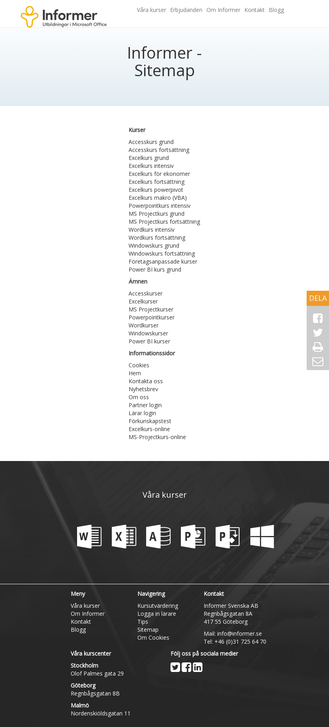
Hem (135, 373)
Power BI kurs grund (155, 269)
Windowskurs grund (154, 245)
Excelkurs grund (149, 158)
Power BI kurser (149, 341)
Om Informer (223, 10)
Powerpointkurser (151, 317)
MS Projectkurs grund (156, 213)
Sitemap (148, 629)
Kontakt (254, 10)
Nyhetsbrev (143, 389)
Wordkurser (144, 325)
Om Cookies (153, 637)
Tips (142, 621)
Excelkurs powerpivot (156, 189)
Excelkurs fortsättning (156, 181)
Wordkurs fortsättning (157, 237)
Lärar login (142, 413)
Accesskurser (146, 293)
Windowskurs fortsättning (162, 253)
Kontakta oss (146, 381)
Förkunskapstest (150, 421)
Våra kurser (151, 10)
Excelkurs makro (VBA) (158, 197)
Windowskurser (148, 333)
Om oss (139, 397)
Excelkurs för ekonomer (159, 173)
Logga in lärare (156, 613)
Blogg (276, 10)
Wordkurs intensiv (151, 229)
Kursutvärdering (157, 605)
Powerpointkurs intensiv (159, 205)
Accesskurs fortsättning (159, 150)
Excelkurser (143, 301)
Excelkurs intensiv (151, 165)
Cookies (139, 365)
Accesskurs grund (151, 142)
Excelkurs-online (149, 429)
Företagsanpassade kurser (163, 261)
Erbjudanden (186, 10)
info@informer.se (239, 633)
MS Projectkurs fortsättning (164, 221)
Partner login (145, 405)
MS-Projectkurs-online (157, 437)
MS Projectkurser (151, 309)
